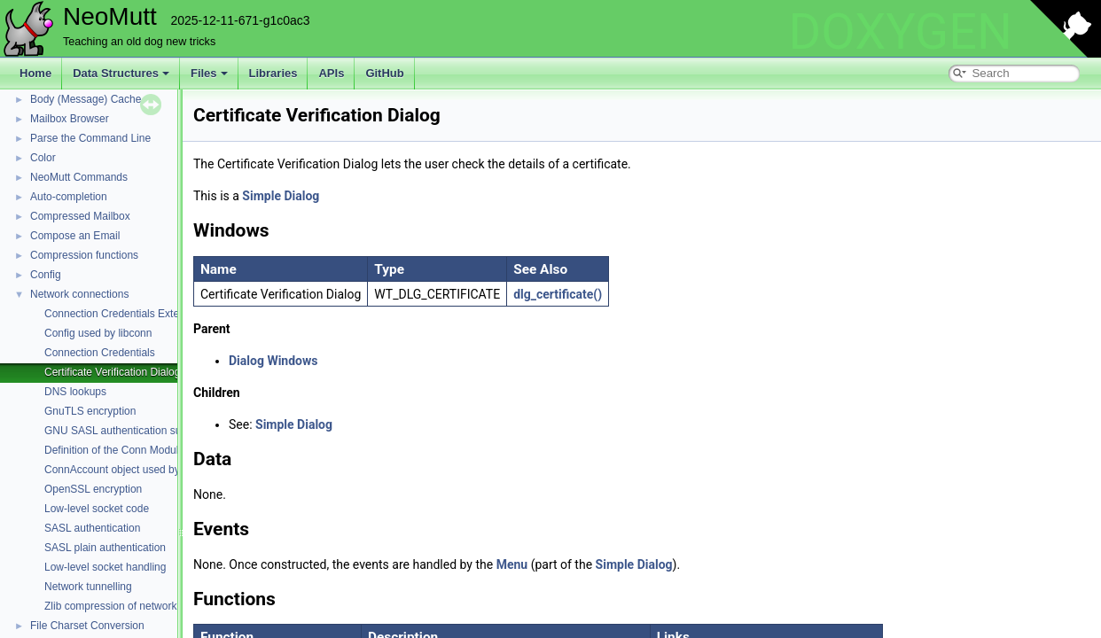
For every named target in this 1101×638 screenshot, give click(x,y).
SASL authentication (92, 528)
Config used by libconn (98, 333)
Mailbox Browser (69, 119)
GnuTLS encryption (90, 411)
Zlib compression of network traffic (125, 606)
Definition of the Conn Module (114, 450)
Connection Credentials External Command (146, 313)
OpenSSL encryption (93, 489)
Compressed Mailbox (80, 216)
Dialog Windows (273, 361)
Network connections (79, 294)
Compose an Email (75, 236)
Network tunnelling (88, 586)
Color (43, 158)
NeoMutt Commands (79, 177)
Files (209, 73)
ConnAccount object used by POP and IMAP (149, 469)
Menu (512, 564)
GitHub (384, 73)
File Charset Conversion (87, 625)
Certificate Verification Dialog (112, 372)
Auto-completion (68, 197)
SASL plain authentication (105, 547)
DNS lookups (75, 391)
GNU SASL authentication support (125, 430)
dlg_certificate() (557, 294)
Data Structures (121, 73)
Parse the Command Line (90, 138)
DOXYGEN (900, 32)
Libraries (273, 73)
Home (35, 73)
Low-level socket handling (105, 567)
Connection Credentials (99, 352)
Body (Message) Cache (85, 99)
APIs (331, 73)
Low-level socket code (96, 508)
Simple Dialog (280, 196)
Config (45, 274)
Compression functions (84, 255)
